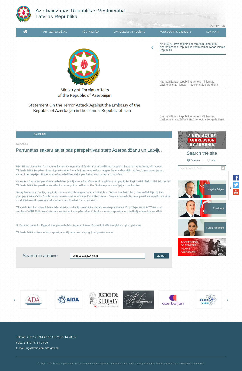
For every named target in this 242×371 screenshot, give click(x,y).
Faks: (32, 342)
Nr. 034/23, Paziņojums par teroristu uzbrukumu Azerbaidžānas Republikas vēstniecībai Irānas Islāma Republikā (192, 47)
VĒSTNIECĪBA (90, 31)
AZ (211, 26)
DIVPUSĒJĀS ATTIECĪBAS (129, 31)
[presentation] (14, 299)
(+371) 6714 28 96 (36, 342)
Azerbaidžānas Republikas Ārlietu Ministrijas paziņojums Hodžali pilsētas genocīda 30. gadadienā (192, 118)
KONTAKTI (212, 31)
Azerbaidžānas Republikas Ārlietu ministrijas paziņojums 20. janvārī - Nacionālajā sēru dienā (189, 83)
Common (195, 160)
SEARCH (161, 256)
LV (217, 26)
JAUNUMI (40, 134)
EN (223, 26)
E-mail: (37, 348)
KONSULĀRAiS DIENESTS (176, 31)
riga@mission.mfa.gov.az (42, 348)
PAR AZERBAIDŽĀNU (55, 31)
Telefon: (46, 337)
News (213, 160)
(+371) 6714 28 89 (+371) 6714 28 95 (51, 337)
